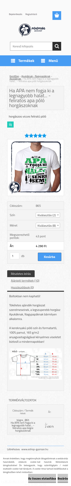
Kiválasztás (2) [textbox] (46, 215)
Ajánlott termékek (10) (25, 280)
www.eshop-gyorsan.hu (34, 449)
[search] (56, 46)
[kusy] (14, 256)
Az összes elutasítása (42, 478)
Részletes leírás (21, 273)
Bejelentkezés (15, 14)
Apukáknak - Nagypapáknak (35, 76)
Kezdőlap (14, 76)
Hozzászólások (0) (22, 287)
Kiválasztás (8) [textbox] (46, 225)
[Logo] (35, 29)
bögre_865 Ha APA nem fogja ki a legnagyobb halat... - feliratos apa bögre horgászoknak (23, 425)
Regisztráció (31, 14)
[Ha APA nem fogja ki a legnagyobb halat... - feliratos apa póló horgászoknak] (35, 141)
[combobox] (48, 215)
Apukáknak (16, 79)
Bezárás (63, 478)
